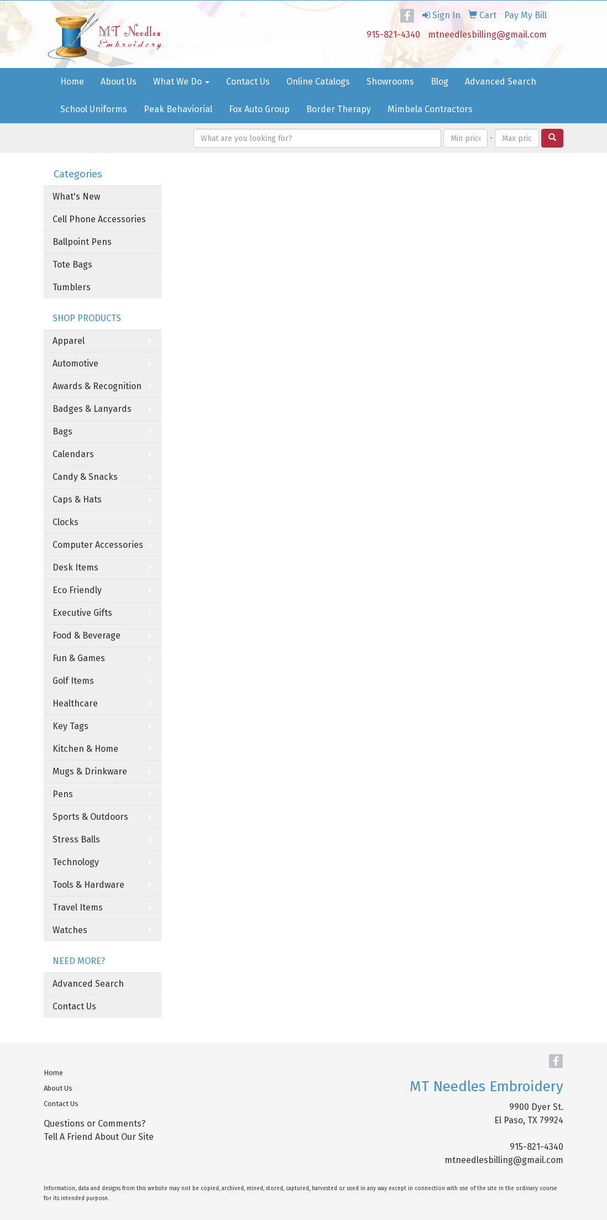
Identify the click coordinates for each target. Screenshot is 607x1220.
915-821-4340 (393, 34)
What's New (76, 196)
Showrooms (390, 81)
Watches (70, 930)
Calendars (73, 454)
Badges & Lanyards (92, 409)
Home (72, 81)
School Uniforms (93, 109)
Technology (76, 862)
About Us (119, 81)
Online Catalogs (318, 81)
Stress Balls (76, 839)
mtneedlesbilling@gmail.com (487, 34)
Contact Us (248, 81)
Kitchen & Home (85, 748)
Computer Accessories (98, 545)
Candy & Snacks (85, 477)
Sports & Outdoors (90, 816)
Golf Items (73, 681)
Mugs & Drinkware (90, 771)
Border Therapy (338, 109)
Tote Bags (72, 264)
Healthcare (75, 703)
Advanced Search (500, 81)
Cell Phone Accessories (99, 219)
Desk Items (75, 567)
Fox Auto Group (259, 109)
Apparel (69, 341)
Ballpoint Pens (82, 242)
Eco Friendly (77, 590)
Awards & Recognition (97, 386)
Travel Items (78, 907)
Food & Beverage (87, 635)
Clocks (66, 522)
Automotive (75, 363)
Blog (439, 81)
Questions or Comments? (94, 1123)
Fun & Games (79, 658)
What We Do (181, 81)
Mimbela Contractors (430, 109)
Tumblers (72, 287)
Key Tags (70, 726)
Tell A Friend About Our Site (99, 1137)
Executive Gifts (82, 613)
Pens (63, 794)
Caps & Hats (77, 499)
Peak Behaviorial (178, 109)
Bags (62, 431)
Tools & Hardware (88, 884)
